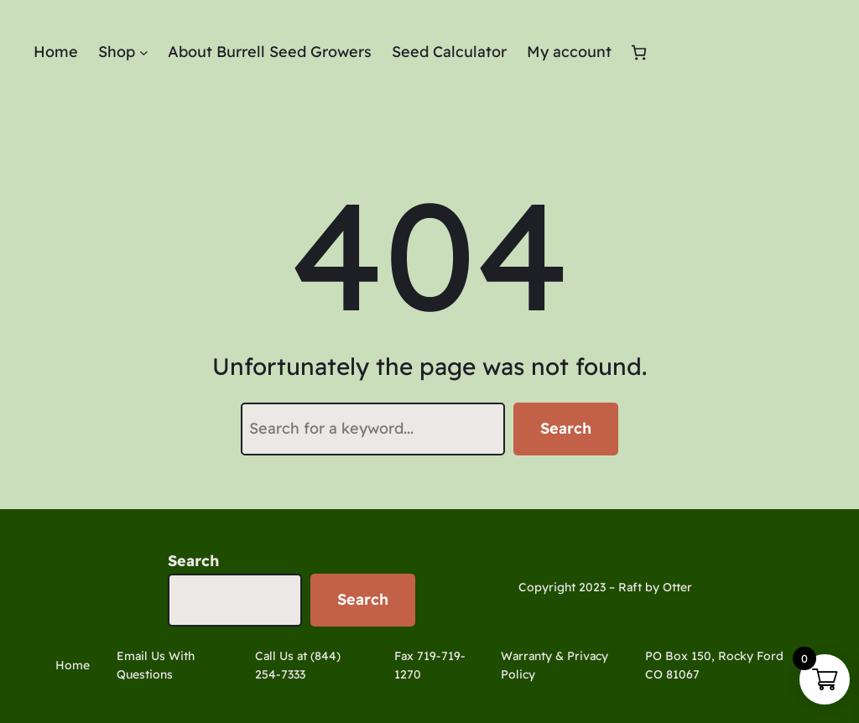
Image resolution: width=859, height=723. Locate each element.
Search (565, 428)
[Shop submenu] (143, 52)
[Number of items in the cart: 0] (639, 52)
